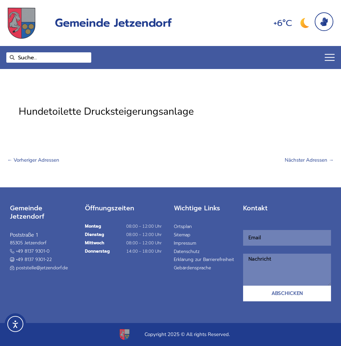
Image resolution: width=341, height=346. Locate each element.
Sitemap (182, 235)
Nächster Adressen (309, 160)
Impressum (185, 243)
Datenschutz (186, 251)
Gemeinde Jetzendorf (113, 22)
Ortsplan (183, 226)
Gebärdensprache (192, 268)
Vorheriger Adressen (33, 160)
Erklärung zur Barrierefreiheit (204, 259)
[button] (31, 259)
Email (245, 225)
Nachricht (247, 249)
